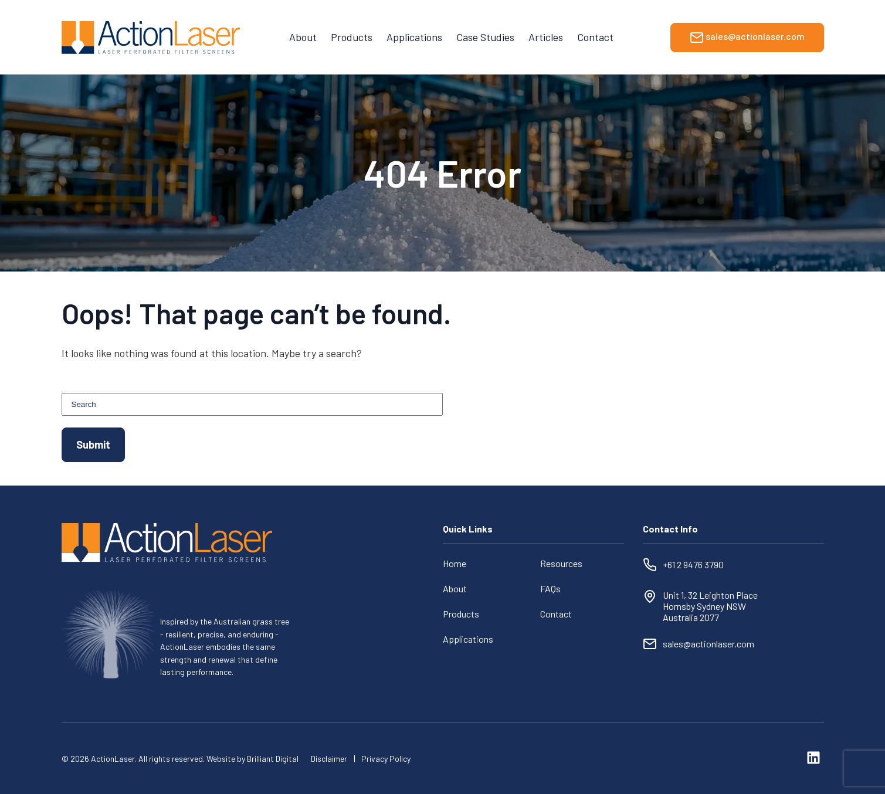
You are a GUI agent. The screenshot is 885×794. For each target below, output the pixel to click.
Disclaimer (329, 759)
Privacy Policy (386, 759)
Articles (545, 36)
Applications (414, 36)
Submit (93, 444)
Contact (595, 36)
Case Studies (485, 36)
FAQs (550, 588)
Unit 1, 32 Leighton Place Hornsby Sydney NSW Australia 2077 (711, 606)
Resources (561, 563)
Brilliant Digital (273, 759)
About (303, 36)
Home (454, 563)
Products (351, 36)
